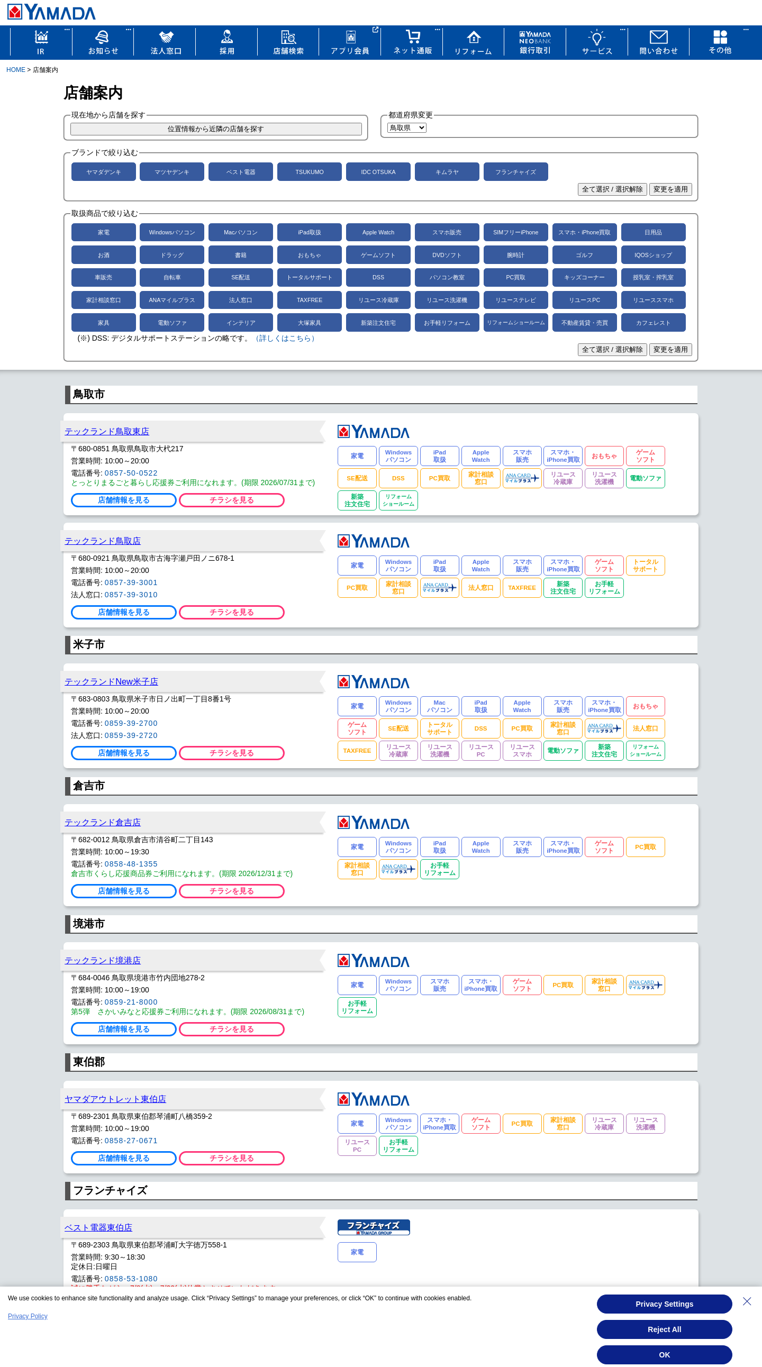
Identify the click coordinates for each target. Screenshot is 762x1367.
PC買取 (515, 277)
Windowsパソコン (172, 232)
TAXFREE (309, 300)
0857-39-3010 (131, 594)
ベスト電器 (241, 172)
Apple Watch (378, 232)
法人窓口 (240, 300)
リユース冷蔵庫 (378, 300)
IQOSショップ (653, 255)
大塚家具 (309, 323)
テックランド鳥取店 (103, 540)
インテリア (241, 323)
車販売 (103, 277)
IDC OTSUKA (378, 172)
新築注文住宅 (378, 323)
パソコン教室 (447, 277)
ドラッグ (172, 255)
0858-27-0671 (131, 1140)
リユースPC (584, 300)
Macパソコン (241, 232)
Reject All (664, 1329)
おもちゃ (309, 255)
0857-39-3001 (131, 582)
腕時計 (515, 255)
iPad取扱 (309, 232)
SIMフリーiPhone (515, 232)
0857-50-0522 (131, 473)
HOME (15, 70)
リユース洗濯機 (447, 300)
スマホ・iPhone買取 (584, 232)
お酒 (104, 255)
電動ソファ (172, 323)
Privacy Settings (665, 1304)
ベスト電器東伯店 (98, 1227)
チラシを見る (232, 500)
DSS (378, 277)
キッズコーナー (584, 277)
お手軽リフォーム (447, 323)
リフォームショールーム (516, 322)
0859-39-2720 (131, 735)
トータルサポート (309, 277)
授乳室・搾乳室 (653, 277)
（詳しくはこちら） (285, 338)
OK (664, 1355)
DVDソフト (447, 255)
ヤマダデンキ (103, 172)
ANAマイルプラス (172, 300)
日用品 (653, 232)
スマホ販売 (446, 232)
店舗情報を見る (124, 500)
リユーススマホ (653, 300)
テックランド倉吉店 (103, 822)
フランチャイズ (515, 172)
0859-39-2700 (131, 723)
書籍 (241, 255)
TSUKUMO (310, 172)
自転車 (172, 277)
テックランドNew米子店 (111, 681)
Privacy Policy (28, 1316)
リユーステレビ (515, 300)
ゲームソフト (378, 255)
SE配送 (240, 277)
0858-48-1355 (131, 864)
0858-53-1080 (131, 1278)
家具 (104, 323)
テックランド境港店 (103, 960)
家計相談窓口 (103, 300)
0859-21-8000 (131, 1002)
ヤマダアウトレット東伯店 (115, 1099)
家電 (104, 232)
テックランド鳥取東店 (107, 431)
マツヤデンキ (172, 172)
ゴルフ (584, 255)
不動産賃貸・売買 (584, 323)
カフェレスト (653, 323)
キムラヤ (447, 172)
